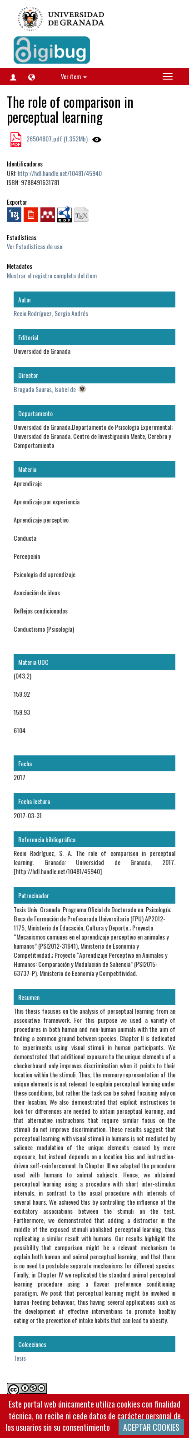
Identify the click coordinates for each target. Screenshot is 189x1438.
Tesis (20, 1358)
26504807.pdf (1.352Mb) (56, 138)
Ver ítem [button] (74, 76)
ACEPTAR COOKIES (151, 1427)
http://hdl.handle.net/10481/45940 (60, 173)
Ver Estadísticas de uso (34, 246)
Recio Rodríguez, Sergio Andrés (51, 313)
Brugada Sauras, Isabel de (45, 389)
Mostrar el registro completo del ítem (52, 275)
